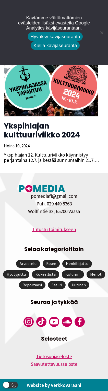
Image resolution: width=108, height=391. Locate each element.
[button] (10, 385)
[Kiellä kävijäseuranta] (101, 32)
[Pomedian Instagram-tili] (28, 322)
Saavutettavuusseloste (54, 364)
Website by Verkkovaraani (54, 385)
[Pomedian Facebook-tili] (80, 322)
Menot (96, 274)
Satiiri (57, 284)
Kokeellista (45, 274)
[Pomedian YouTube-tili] (54, 322)
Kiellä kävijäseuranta (55, 45)
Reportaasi (32, 284)
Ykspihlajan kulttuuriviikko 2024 (42, 130)
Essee (51, 263)
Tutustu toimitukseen (54, 229)
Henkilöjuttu (77, 263)
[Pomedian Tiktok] (41, 322)
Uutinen (79, 284)
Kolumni (72, 274)
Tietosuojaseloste (54, 356)
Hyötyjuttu (16, 274)
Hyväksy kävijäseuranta (55, 36)
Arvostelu (28, 263)
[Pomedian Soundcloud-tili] (67, 322)
